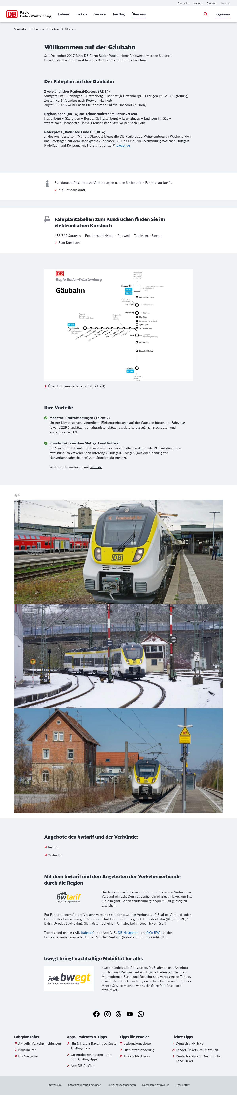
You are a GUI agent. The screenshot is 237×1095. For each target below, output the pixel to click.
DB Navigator (128, 933)
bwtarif (53, 847)
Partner (54, 29)
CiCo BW (152, 933)
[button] (39, 1037)
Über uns (38, 29)
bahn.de (96, 467)
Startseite (20, 29)
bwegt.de (123, 145)
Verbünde (55, 855)
